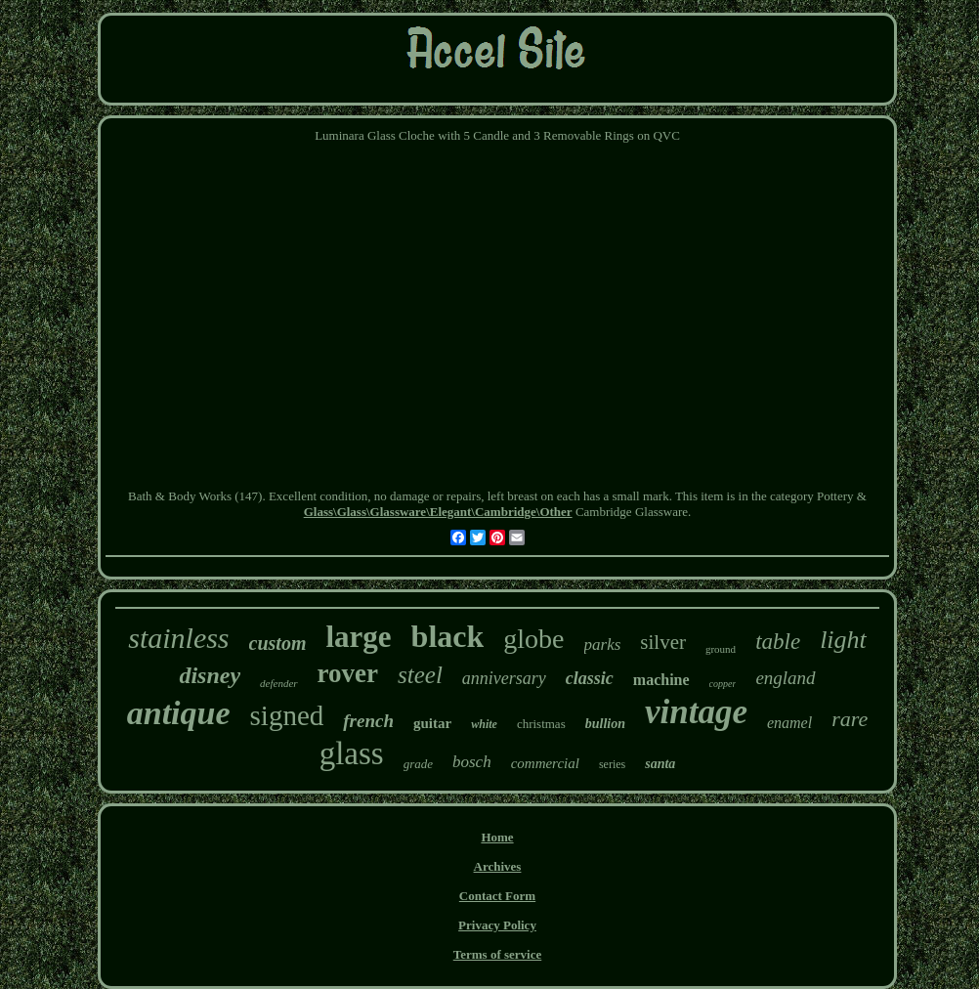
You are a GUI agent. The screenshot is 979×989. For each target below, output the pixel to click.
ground (720, 649)
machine (661, 679)
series (612, 764)
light (843, 639)
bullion (605, 723)
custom (278, 643)
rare (849, 719)
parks (602, 644)
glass (351, 753)
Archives (498, 866)
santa (660, 763)
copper (723, 683)
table (777, 641)
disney (209, 675)
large (358, 637)
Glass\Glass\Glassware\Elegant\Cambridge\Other (438, 511)
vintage (696, 712)
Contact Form (497, 895)
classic (590, 678)
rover (348, 673)
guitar (432, 723)
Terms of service (497, 954)
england (785, 677)
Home (497, 837)
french (368, 720)
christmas (541, 723)
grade (418, 763)
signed (287, 715)
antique (179, 713)
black (448, 636)
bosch (471, 761)
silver (663, 642)
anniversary (504, 678)
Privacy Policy (497, 925)
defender (278, 683)
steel (420, 675)
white (484, 724)
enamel (789, 722)
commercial (545, 763)
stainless (178, 638)
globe (533, 639)
